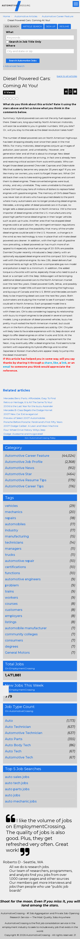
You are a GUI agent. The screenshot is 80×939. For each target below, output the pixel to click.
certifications (15, 567)
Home (6, 16)
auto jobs (12, 795)
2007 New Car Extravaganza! (21, 414)
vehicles (11, 506)
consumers (14, 640)
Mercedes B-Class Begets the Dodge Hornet (28, 410)
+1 (11, 379)
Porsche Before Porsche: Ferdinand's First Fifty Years (33, 421)
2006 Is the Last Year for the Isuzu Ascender (28, 406)
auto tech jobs (16, 783)
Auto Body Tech (18, 745)
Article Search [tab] (32, 26)
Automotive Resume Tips (25, 480)
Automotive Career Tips (24, 486)
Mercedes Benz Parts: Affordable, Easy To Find (30, 398)
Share (5, 379)
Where (10, 45)
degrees (11, 646)
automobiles (15, 524)
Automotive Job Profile (23, 462)
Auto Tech (13, 751)
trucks (10, 555)
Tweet (17, 379)
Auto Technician (18, 727)
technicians (14, 542)
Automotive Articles (25, 16)
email (6, 366)
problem (12, 585)
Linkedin (23, 379)
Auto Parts (13, 739)
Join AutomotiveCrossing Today (40, 438)
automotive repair (19, 561)
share (48, 362)
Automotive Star (18, 474)
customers (13, 610)
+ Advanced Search (14, 66)
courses (11, 604)
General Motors (17, 652)
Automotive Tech (19, 757)
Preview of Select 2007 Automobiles (24, 418)
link (64, 362)
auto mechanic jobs (21, 801)
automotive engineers (23, 579)
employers (13, 616)
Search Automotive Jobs (23, 60)
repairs (10, 518)
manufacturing (17, 536)
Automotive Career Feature (57, 16)
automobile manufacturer (26, 628)
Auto (9, 721)
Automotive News (19, 468)
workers (11, 597)
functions (12, 573)
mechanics (13, 512)
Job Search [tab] (12, 26)
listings (10, 622)
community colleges (21, 634)
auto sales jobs (17, 777)
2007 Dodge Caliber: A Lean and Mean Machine (31, 425)
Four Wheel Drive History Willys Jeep (24, 429)
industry (11, 530)
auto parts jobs (17, 789)
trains (9, 591)
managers (13, 548)
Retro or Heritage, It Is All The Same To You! (28, 402)
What (9, 32)
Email (30, 379)
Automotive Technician (23, 733)
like (55, 362)
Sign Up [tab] (50, 26)
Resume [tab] (64, 26)
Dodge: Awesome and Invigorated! (23, 433)
